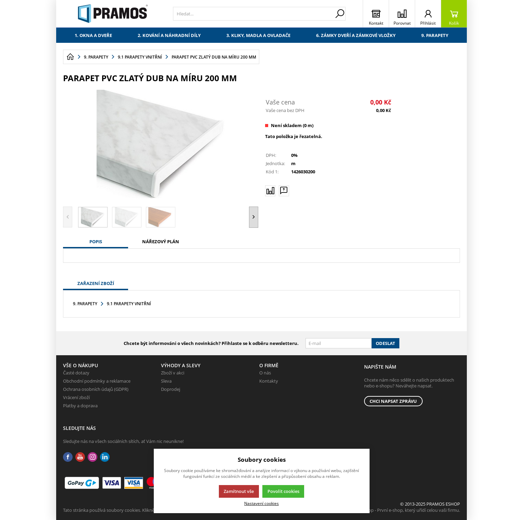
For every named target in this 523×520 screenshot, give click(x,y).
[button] (253, 217)
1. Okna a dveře (93, 35)
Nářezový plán (160, 241)
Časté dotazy (76, 373)
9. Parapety (434, 35)
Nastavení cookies (261, 503)
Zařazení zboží (95, 283)
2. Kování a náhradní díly (169, 35)
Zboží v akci (172, 373)
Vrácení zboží (76, 397)
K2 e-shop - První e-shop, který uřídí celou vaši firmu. (406, 510)
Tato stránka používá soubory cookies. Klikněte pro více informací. (130, 510)
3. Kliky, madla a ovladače (258, 35)
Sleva (166, 381)
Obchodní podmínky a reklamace (96, 381)
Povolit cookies (283, 491)
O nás (265, 373)
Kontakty (268, 381)
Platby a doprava (80, 406)
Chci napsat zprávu (393, 401)
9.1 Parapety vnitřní (129, 304)
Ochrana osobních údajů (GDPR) (95, 389)
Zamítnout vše (239, 491)
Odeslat (385, 343)
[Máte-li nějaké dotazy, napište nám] (284, 190)
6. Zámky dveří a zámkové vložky (356, 35)
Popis (95, 241)
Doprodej (170, 389)
